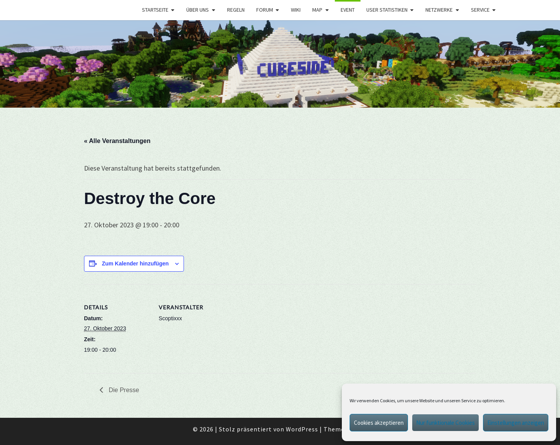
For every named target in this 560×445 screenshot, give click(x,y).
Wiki (296, 9)
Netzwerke (439, 9)
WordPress (302, 429)
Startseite (155, 9)
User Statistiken (387, 9)
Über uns (197, 9)
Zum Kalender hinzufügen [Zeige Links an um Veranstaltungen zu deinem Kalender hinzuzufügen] (135, 263)
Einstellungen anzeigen (515, 422)
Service (480, 9)
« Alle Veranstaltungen (117, 141)
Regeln (236, 9)
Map (317, 9)
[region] (280, 64)
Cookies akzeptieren (379, 422)
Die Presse (123, 390)
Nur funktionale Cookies (445, 422)
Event (348, 9)
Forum (264, 9)
